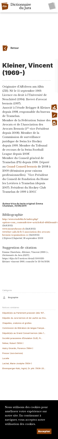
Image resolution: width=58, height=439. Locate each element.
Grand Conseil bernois (21, 166)
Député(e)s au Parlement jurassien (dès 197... (23, 313)
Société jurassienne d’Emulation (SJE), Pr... (22, 338)
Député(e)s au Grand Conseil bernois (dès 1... (23, 333)
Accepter (44, 431)
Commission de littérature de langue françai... (23, 328)
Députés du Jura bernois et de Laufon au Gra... (24, 318)
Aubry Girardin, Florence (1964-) (17, 348)
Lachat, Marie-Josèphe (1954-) (17, 363)
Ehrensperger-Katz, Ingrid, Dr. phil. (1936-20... (23, 368)
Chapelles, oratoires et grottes (17, 323)
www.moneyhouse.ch (13, 229)
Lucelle (5, 358)
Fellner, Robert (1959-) (12, 343)
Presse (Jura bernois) (12, 353)
